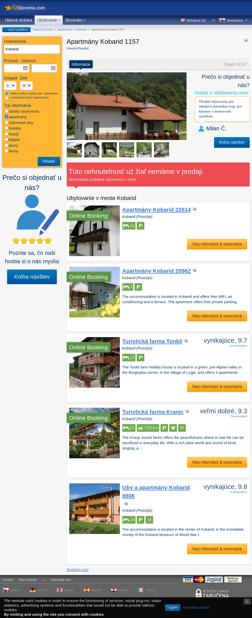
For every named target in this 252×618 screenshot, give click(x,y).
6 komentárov (238, 345)
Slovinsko (73, 20)
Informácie (81, 64)
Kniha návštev (32, 277)
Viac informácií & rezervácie (217, 244)
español (96, 590)
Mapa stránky (27, 580)
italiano (150, 590)
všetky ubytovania (22, 111)
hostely (13, 128)
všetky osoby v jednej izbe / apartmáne (31, 93)
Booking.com (78, 569)
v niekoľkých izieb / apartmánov (27, 97)
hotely (12, 134)
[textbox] (32, 49)
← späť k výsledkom (16, 29)
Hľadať (49, 161)
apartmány (16, 117)
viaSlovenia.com (29, 7)
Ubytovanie (47, 20)
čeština (15, 590)
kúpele (12, 139)
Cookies (8, 580)
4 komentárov (238, 491)
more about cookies (196, 607)
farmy (11, 151)
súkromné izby (19, 122)
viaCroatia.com (61, 580)
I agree (172, 607)
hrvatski (123, 590)
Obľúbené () (196, 20)
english (69, 590)
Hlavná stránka (18, 20)
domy (11, 145)
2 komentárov (238, 416)
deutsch (42, 590)
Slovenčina (235, 20)
